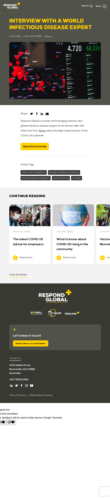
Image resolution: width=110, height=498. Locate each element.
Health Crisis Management (33, 172)
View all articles (18, 274)
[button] (101, 6)
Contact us (15, 358)
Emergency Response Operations (64, 172)
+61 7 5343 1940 (19, 379)
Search (87, 6)
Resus (42, 130)
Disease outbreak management (35, 178)
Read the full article (34, 146)
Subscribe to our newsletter (31, 343)
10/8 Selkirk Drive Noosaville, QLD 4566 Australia (22, 369)
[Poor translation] (11, 422)
